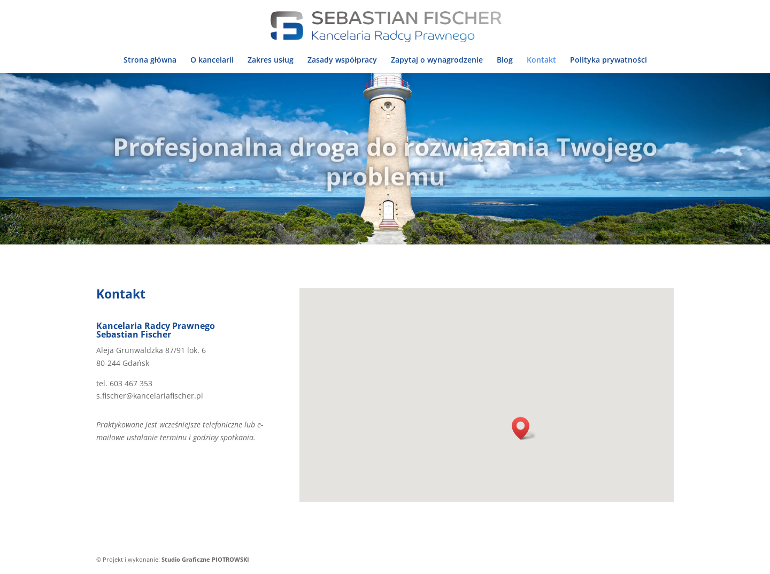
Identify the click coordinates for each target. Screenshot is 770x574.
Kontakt (541, 60)
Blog (505, 60)
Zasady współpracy (342, 60)
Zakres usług (271, 60)
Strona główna (150, 60)
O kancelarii (212, 60)
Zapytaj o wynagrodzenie (437, 60)
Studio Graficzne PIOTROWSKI (205, 559)
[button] (524, 428)
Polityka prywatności (608, 60)
